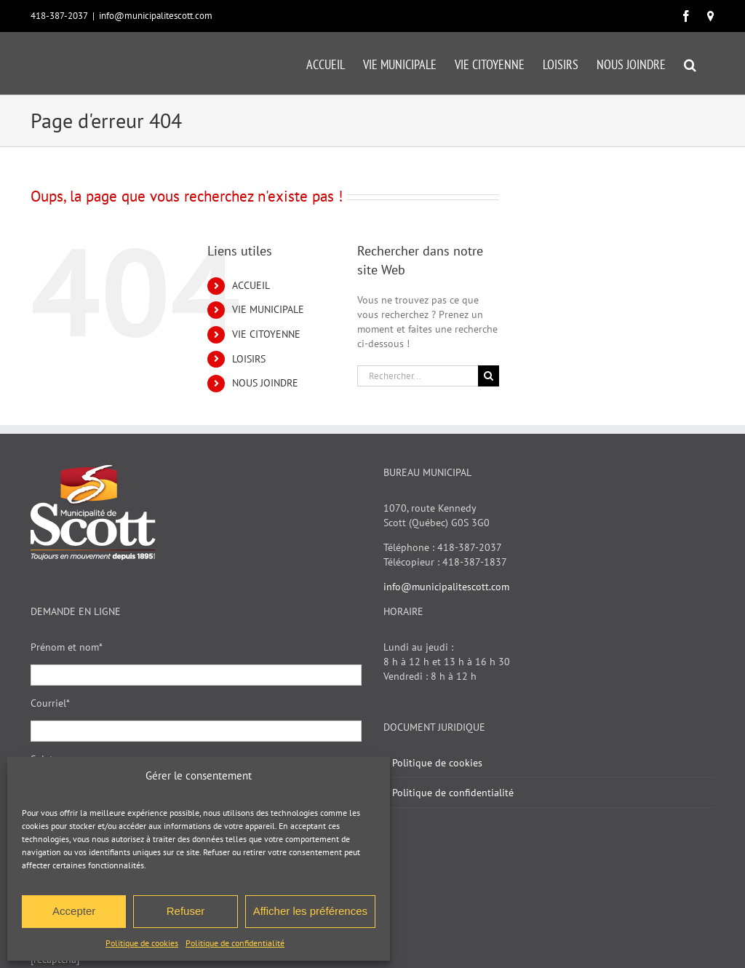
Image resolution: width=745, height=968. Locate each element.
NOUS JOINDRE (265, 382)
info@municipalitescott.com (155, 15)
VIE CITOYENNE (266, 334)
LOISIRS (249, 358)
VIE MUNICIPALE (268, 309)
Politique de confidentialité (235, 942)
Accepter (73, 911)
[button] (690, 63)
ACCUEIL (251, 285)
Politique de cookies (141, 942)
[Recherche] (488, 375)
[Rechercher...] (417, 375)
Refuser (186, 911)
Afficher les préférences (310, 911)
